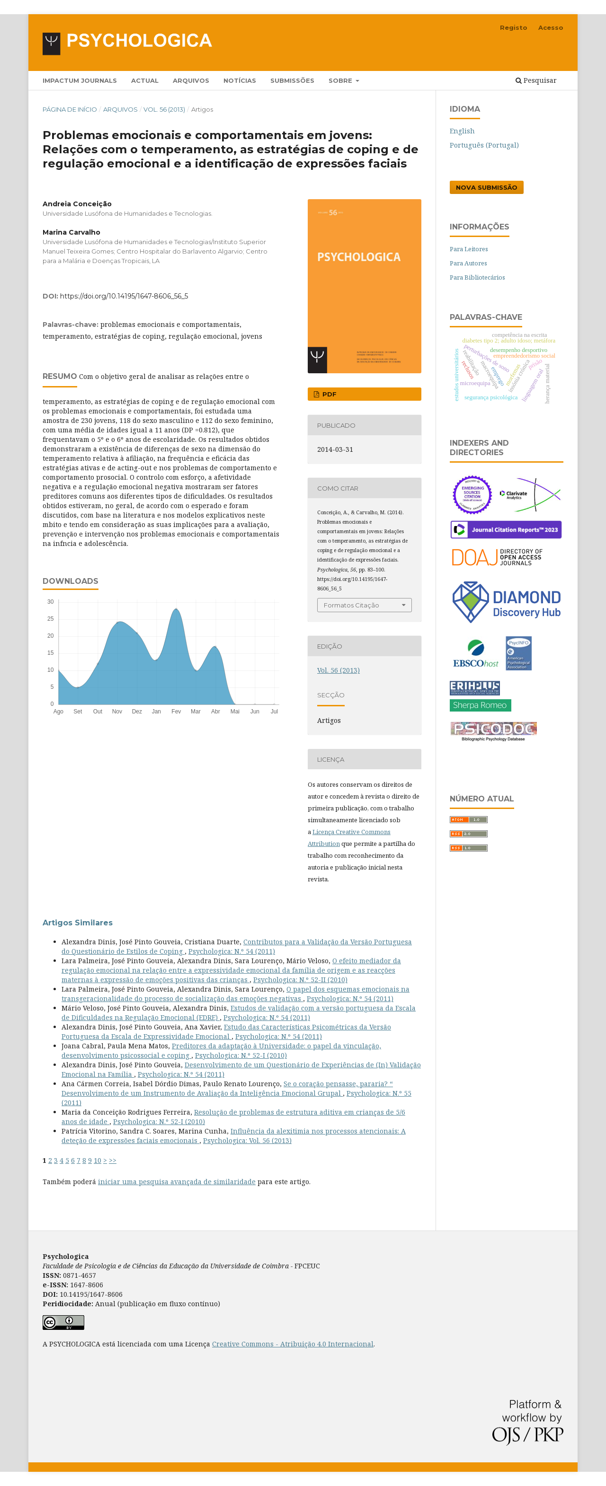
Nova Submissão (486, 187)
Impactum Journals (80, 80)
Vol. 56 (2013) (164, 109)
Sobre (341, 80)
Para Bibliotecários (477, 277)
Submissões (292, 80)
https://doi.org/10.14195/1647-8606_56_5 (124, 296)
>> (112, 1160)
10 (97, 1160)
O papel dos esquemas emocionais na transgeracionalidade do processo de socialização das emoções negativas (236, 994)
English (462, 130)
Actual (145, 80)
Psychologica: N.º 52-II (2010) (300, 979)
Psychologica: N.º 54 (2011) (231, 951)
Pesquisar (536, 80)
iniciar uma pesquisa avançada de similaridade (177, 1181)
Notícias (239, 80)
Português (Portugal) (484, 145)
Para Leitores (469, 249)
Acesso (550, 27)
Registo (513, 27)
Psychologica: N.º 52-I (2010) (241, 1055)
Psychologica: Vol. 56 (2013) (247, 1140)
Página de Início (70, 109)
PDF (329, 394)
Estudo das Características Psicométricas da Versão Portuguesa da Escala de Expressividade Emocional (226, 1031)
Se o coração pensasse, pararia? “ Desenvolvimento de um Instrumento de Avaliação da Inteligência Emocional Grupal (227, 1088)
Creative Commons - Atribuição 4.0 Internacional (293, 1343)
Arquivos (191, 80)
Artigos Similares (78, 922)
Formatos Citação (351, 605)
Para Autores (468, 263)
